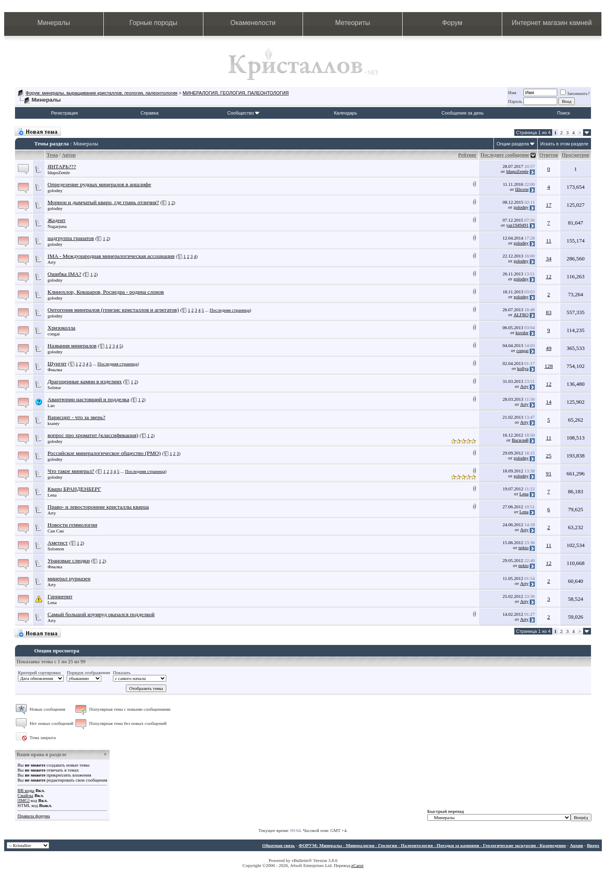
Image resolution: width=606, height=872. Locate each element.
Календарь (345, 112)
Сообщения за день (462, 112)
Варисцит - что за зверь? (76, 417)
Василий (520, 439)
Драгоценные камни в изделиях (85, 381)
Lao (51, 405)
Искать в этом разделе (564, 143)
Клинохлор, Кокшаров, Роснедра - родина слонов (106, 292)
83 (548, 312)
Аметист (58, 543)
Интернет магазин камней (552, 22)
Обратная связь (278, 845)
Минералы (54, 22)
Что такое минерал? (71, 471)
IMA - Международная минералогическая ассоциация (111, 256)
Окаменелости (252, 22)
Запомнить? (575, 93)
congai (54, 333)
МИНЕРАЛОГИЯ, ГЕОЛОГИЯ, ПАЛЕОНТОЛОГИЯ (235, 92)
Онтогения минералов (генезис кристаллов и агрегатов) (113, 310)
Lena (52, 494)
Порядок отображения (88, 672)
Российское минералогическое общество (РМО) (104, 453)
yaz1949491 (517, 224)
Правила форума (34, 815)
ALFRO (520, 314)
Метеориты (352, 22)
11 (548, 240)
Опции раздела (512, 143)
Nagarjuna (57, 226)
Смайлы (25, 795)
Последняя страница (230, 309)
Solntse (54, 387)
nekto (523, 547)
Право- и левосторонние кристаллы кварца (98, 507)
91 (548, 473)
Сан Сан (56, 530)
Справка (149, 112)
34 (548, 258)
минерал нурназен (69, 578)
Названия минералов (72, 345)
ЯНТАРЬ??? (62, 166)
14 (548, 402)
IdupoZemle (59, 172)
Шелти (521, 189)
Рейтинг (467, 155)
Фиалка (55, 369)
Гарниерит (60, 596)
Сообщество (243, 112)
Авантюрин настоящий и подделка (88, 399)
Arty (52, 262)
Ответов (548, 155)
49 (548, 348)
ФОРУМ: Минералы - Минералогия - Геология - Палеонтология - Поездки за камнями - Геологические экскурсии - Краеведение (432, 845)
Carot (358, 865)
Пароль (515, 101)
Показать (121, 672)
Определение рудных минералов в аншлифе (99, 184)
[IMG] (24, 800)
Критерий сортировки (39, 672)
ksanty (54, 423)
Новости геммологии (72, 525)
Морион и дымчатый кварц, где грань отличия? (103, 202)
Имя (512, 92)
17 (548, 205)
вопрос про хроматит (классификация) (93, 435)
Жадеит (56, 220)
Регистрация (64, 112)
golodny (55, 190)
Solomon (56, 548)
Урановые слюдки (69, 560)
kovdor (522, 332)
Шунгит (57, 363)
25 (548, 455)
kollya (523, 368)
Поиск (563, 112)
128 (548, 366)
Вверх (593, 845)
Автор (68, 155)
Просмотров (575, 155)
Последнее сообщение (505, 155)
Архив (576, 845)
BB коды (26, 790)
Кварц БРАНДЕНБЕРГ (74, 489)
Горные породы (154, 22)
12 (548, 276)
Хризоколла (61, 328)
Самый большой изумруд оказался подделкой (101, 614)
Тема (52, 155)
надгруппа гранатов (71, 238)
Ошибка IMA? (64, 274)
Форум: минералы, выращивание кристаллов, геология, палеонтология (101, 92)
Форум (452, 22)
